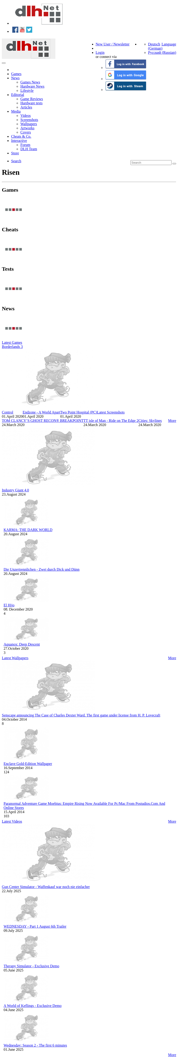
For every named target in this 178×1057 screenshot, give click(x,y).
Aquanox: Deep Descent (22, 644)
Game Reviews (31, 99)
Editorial (17, 95)
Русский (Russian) (162, 52)
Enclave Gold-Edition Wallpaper (28, 764)
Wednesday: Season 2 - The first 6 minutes (35, 1045)
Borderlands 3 (12, 347)
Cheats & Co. (21, 136)
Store (15, 153)
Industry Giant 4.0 (15, 490)
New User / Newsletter (113, 44)
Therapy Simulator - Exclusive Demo (31, 966)
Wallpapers (28, 124)
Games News (30, 82)
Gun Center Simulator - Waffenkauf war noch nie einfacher (46, 887)
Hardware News (32, 86)
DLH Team (28, 149)
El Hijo (9, 605)
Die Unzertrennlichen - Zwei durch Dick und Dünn (41, 569)
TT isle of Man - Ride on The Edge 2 (110, 421)
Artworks (27, 128)
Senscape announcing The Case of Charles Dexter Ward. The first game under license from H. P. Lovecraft (81, 715)
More (172, 421)
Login (100, 52)
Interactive (19, 141)
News (15, 78)
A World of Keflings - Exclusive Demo (33, 1006)
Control (7, 412)
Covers (25, 132)
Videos (25, 116)
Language (169, 44)
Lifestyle (27, 90)
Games (16, 74)
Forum (25, 145)
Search (16, 161)
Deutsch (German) (155, 46)
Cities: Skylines (150, 421)
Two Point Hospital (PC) (78, 412)
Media (16, 111)
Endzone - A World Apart (41, 412)
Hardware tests (31, 103)
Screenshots (29, 120)
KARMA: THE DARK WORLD (28, 530)
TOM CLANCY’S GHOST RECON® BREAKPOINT (42, 421)
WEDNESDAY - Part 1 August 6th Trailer (35, 926)
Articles (26, 107)
